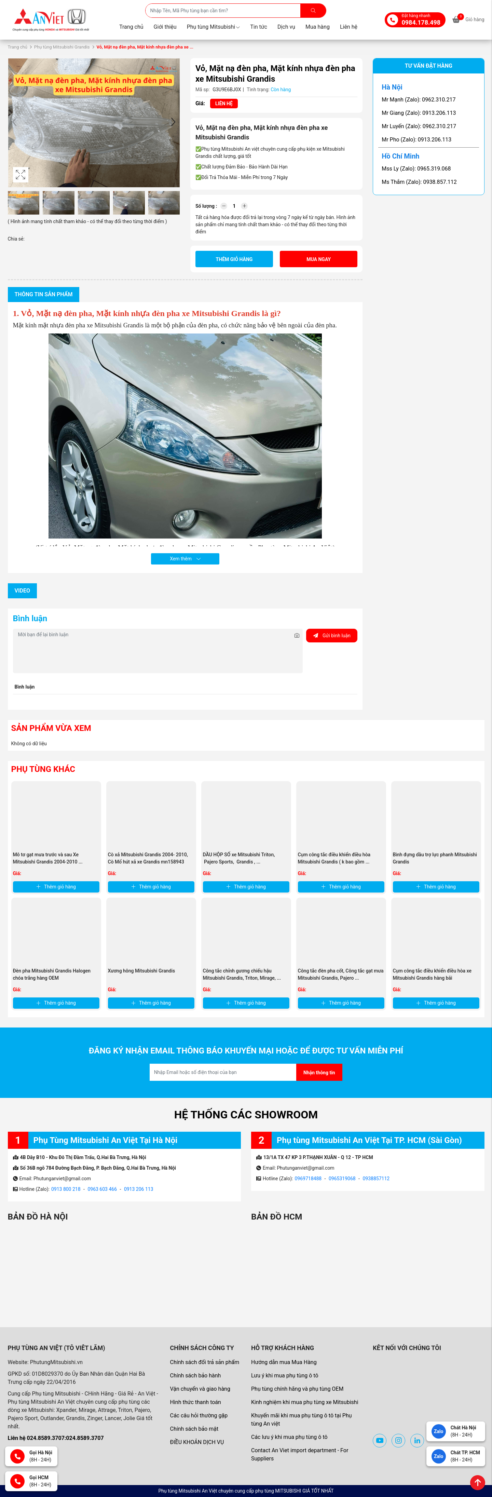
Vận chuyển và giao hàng (200, 1389)
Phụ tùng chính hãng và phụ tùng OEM (297, 1389)
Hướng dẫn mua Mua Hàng (284, 1362)
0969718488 (308, 1178)
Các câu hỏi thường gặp (199, 1415)
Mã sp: (202, 89)
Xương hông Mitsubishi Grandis (141, 971)
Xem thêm (185, 558)
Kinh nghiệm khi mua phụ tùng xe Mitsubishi (304, 1402)
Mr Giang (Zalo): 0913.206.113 (419, 113)
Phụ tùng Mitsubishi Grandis (62, 47)
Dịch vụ (286, 27)
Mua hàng (317, 27)
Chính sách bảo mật (194, 1429)
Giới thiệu (165, 27)
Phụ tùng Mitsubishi (213, 27)
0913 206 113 (138, 1189)
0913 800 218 (66, 1189)
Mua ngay (318, 259)
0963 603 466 (102, 1189)
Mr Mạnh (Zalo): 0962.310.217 (418, 99)
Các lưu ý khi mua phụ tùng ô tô (289, 1437)
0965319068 (342, 1178)
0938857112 (376, 1178)
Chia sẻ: (16, 239)
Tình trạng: (258, 89)
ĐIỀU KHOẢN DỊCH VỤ (197, 1442)
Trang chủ (131, 27)
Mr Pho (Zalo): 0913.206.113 (416, 139)
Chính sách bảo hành (195, 1375)
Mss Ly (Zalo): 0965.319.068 (416, 168)
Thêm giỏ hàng (234, 259)
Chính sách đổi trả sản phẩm (204, 1362)
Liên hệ (348, 27)
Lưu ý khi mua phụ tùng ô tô (284, 1375)
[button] (173, 123)
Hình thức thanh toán (195, 1402)
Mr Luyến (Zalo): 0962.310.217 (419, 126)
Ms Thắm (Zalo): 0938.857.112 (419, 182)
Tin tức (258, 27)
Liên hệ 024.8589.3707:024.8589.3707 (56, 1438)
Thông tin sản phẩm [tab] (44, 294)
